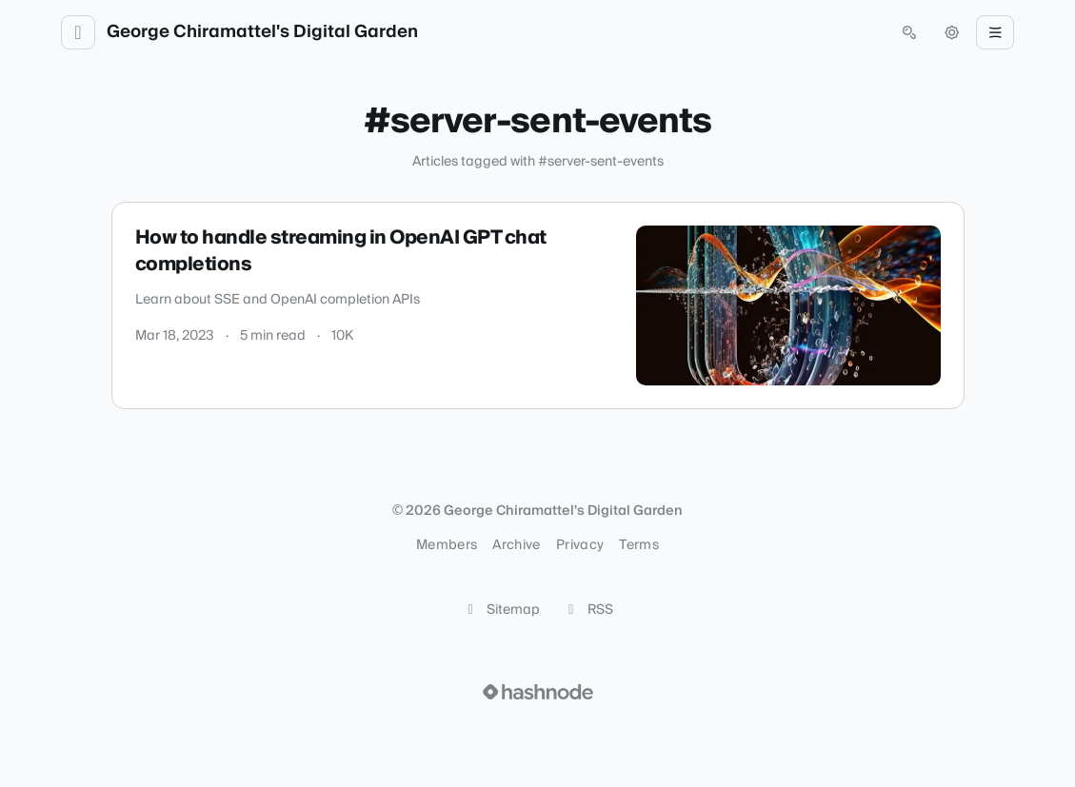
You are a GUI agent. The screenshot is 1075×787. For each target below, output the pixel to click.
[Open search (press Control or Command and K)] (909, 32)
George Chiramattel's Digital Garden (262, 32)
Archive (516, 545)
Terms (639, 545)
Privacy (580, 545)
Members (446, 545)
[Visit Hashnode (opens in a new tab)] (538, 692)
